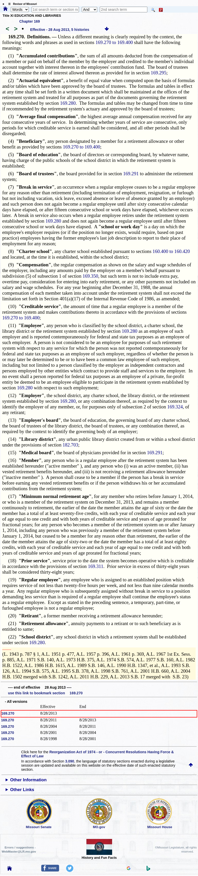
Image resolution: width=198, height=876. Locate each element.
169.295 (158, 72)
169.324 (175, 406)
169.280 (68, 103)
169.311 (95, 566)
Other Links (22, 789)
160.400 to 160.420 (171, 251)
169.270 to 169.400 (114, 42)
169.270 (7, 713)
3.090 (69, 761)
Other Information (28, 779)
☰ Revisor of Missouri (21, 4)
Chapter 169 (29, 21)
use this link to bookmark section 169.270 (45, 693)
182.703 (70, 445)
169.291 (131, 173)
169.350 (90, 276)
